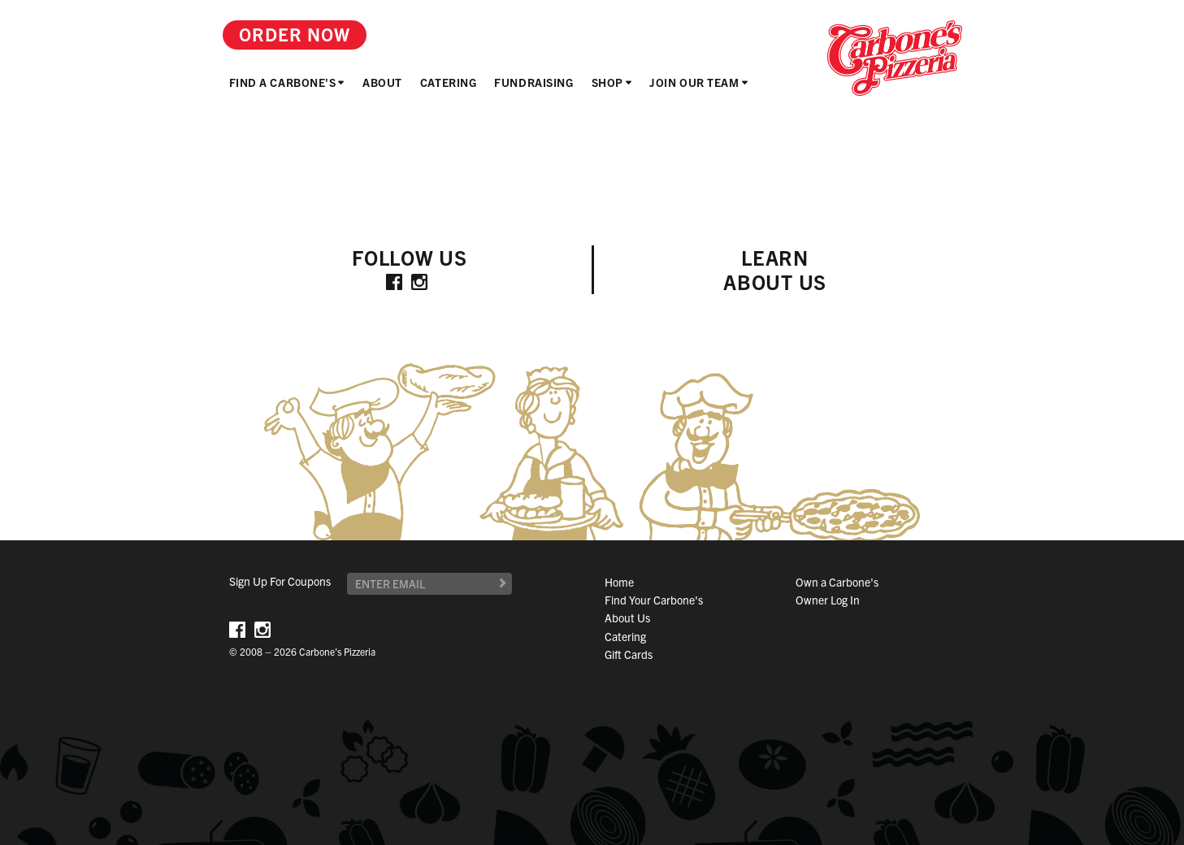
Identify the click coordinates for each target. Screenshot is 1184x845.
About (382, 82)
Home (619, 581)
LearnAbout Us (774, 269)
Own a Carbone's (837, 581)
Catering (448, 82)
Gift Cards (629, 654)
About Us (627, 617)
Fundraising (533, 82)
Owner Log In (828, 599)
